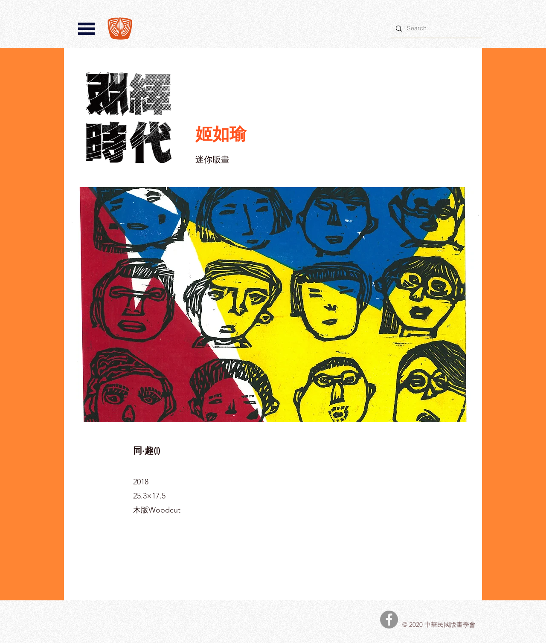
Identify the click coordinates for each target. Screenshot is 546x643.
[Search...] (435, 28)
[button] (86, 28)
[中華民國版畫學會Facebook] (389, 620)
